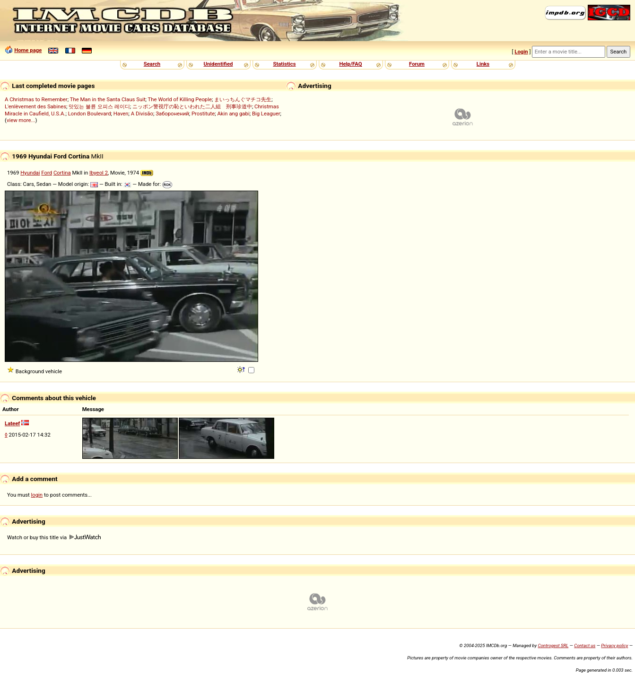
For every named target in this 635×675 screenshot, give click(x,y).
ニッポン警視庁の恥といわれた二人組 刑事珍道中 (192, 106)
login (37, 494)
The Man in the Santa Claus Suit (108, 99)
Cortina (62, 172)
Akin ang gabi (233, 113)
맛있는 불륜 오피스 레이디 (99, 106)
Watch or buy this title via (54, 537)
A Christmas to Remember (36, 99)
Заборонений (172, 113)
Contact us (584, 645)
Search (152, 64)
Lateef (12, 423)
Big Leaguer (266, 113)
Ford (46, 172)
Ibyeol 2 (98, 172)
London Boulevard (89, 113)
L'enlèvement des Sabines (35, 106)
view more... (21, 120)
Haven (121, 113)
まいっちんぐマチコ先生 (242, 99)
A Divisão (142, 113)
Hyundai (30, 172)
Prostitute (203, 113)
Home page (28, 50)
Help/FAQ (350, 64)
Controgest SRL (553, 645)
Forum (417, 64)
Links (483, 64)
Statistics (284, 64)
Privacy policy (614, 645)
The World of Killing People (180, 99)
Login (521, 51)
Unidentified (218, 64)
